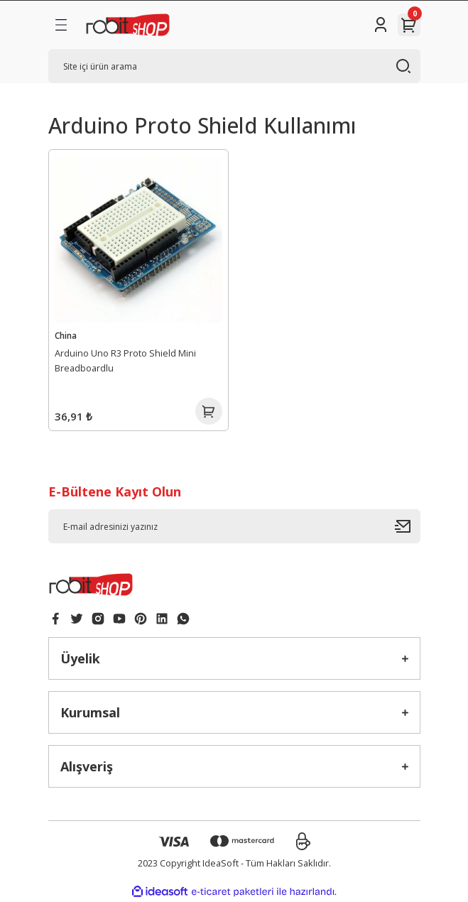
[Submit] (407, 526)
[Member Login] (380, 24)
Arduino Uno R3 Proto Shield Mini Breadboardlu (125, 360)
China (66, 335)
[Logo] (127, 25)
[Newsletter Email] (234, 526)
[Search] (234, 66)
